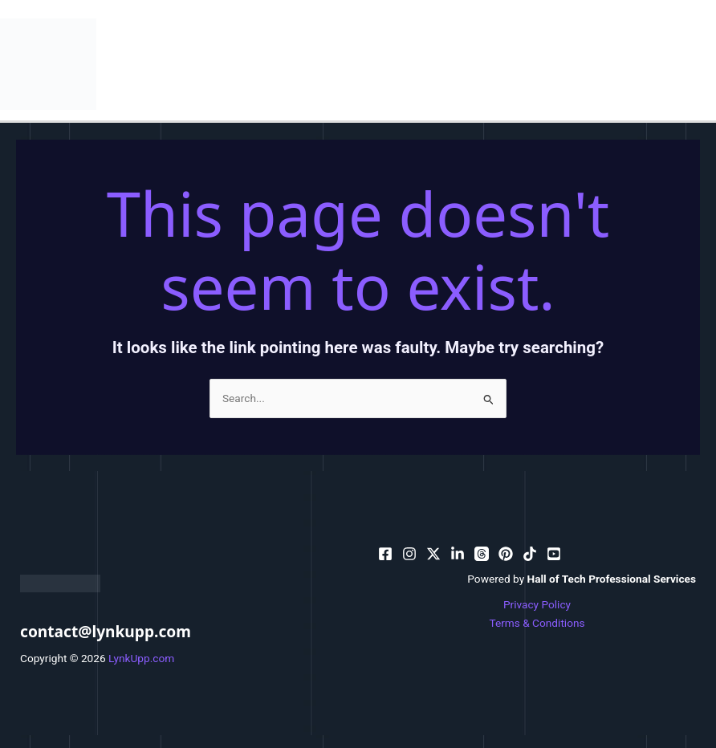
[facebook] (385, 554)
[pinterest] (409, 554)
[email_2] (530, 554)
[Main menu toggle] (700, 63)
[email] (505, 554)
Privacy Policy (537, 604)
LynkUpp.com (141, 658)
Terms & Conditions (536, 622)
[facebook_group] (554, 554)
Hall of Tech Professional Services (612, 578)
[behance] (433, 554)
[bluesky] (457, 554)
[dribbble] (481, 554)
